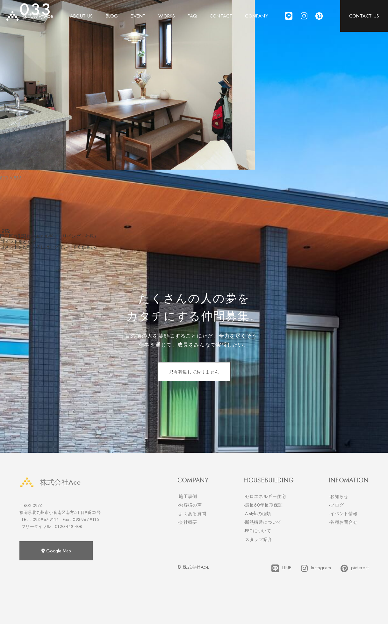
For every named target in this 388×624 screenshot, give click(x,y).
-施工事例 (187, 496)
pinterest (355, 568)
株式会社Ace (50, 482)
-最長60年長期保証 (263, 505)
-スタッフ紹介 (257, 539)
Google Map (56, 551)
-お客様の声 (189, 505)
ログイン (59, 247)
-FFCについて (257, 531)
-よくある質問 (191, 513)
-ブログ (336, 505)
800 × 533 (11, 178)
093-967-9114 (45, 519)
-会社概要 (187, 522)
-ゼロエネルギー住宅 (264, 496)
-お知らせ (338, 496)
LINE (281, 568)
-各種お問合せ (343, 522)
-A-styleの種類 (257, 513)
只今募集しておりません (194, 372)
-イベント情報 (343, 513)
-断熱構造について (262, 522)
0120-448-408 (68, 526)
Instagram (316, 568)
